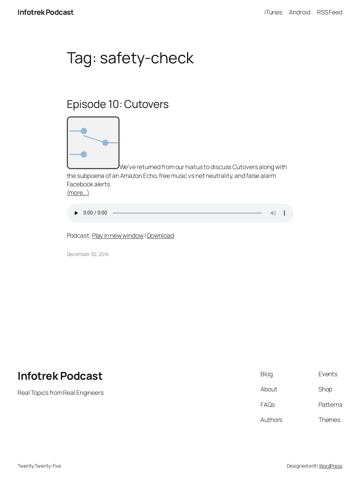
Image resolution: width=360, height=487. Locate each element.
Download (160, 235)
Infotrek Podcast (45, 12)
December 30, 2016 (88, 254)
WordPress (330, 465)
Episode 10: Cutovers (118, 104)
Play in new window (117, 235)
